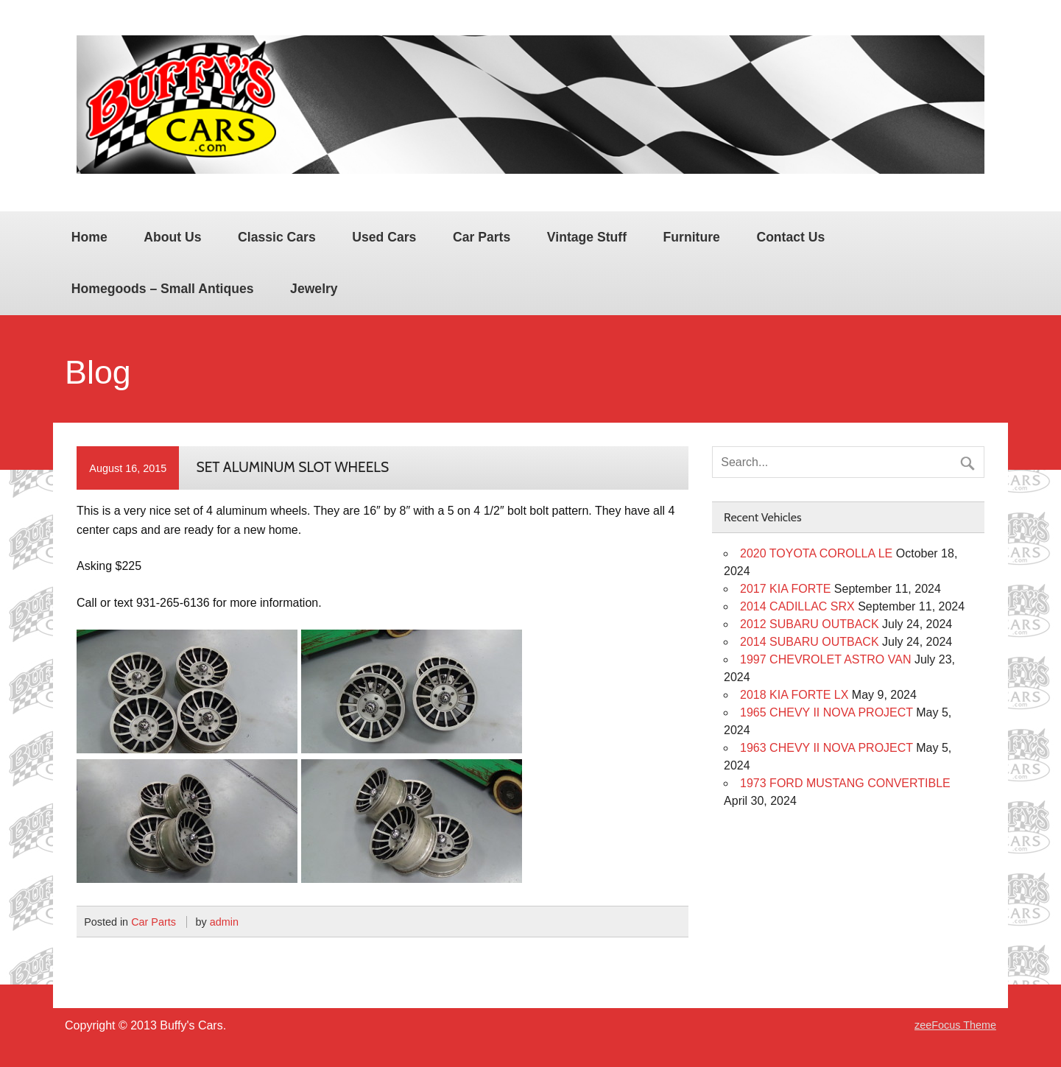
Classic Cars (277, 237)
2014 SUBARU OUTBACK (809, 641)
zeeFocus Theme (955, 1025)
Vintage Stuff (587, 237)
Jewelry (314, 288)
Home (89, 237)
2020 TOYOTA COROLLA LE (816, 553)
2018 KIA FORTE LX (794, 695)
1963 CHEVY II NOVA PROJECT (826, 748)
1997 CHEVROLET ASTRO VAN (825, 659)
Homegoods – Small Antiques (162, 288)
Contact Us (790, 237)
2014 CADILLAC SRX (797, 606)
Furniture (691, 237)
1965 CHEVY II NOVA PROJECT (826, 712)
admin (224, 922)
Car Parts (481, 237)
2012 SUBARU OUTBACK (809, 624)
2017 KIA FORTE (785, 588)
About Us (172, 237)
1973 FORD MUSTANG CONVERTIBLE (845, 783)
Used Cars (384, 237)
